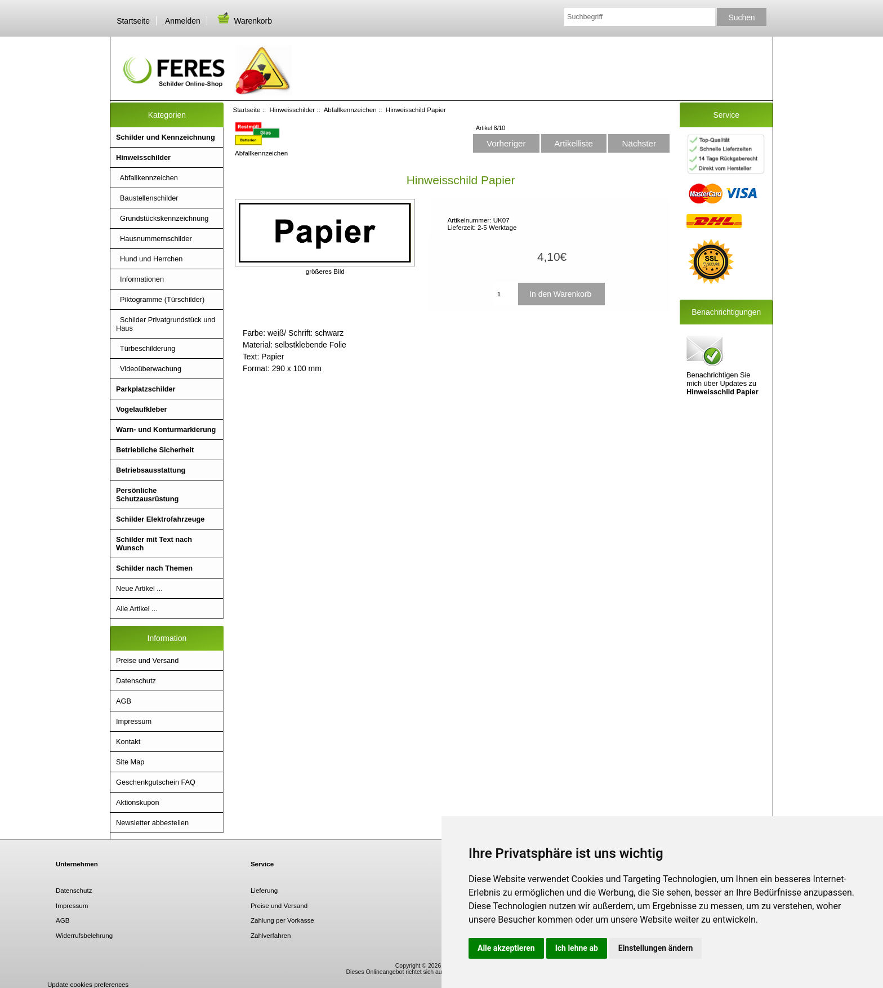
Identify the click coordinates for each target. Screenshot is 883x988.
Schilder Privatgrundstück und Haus (165, 323)
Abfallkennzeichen (350, 109)
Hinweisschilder (292, 109)
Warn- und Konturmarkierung (166, 429)
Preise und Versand (147, 660)
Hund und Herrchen (149, 259)
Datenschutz (136, 681)
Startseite (133, 20)
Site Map (130, 762)
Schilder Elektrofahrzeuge (160, 519)
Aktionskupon (137, 802)
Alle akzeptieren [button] (506, 948)
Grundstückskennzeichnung (162, 218)
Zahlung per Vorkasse (282, 920)
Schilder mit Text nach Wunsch (154, 543)
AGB (123, 701)
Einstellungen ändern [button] (655, 948)
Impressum (133, 721)
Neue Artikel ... (139, 588)
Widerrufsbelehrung (84, 935)
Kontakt (128, 741)
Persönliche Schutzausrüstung (147, 494)
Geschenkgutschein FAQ (155, 782)
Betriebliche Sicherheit (155, 450)
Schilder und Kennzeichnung (165, 137)
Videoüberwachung (148, 368)
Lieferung (264, 890)
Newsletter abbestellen (152, 822)
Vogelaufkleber (141, 409)
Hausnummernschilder (154, 238)
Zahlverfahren (271, 935)
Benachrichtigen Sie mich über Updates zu (722, 364)
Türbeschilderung (145, 348)
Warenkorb (244, 20)
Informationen (140, 279)
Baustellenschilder (147, 198)
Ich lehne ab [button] (576, 948)
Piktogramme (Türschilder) (160, 299)
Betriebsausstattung (150, 470)
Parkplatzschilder (146, 389)
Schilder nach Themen (154, 568)
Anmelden (182, 20)
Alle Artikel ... (137, 608)
